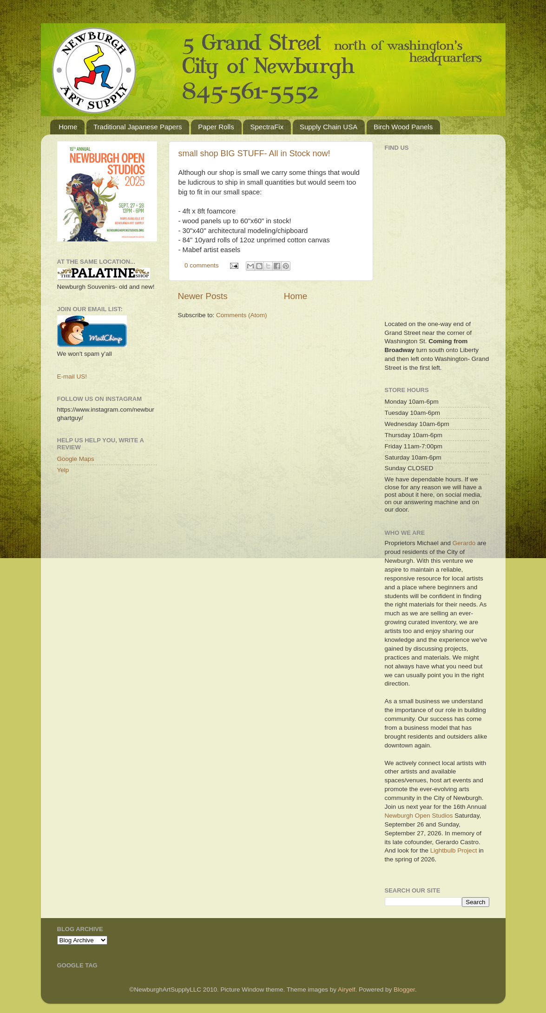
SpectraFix (266, 127)
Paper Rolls (216, 127)
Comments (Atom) (241, 315)
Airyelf (346, 989)
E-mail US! (72, 376)
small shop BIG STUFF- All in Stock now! (254, 153)
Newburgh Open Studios (419, 815)
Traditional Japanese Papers (137, 127)
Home (68, 127)
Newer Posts (203, 296)
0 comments (201, 265)
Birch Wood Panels (403, 127)
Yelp (63, 470)
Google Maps (75, 458)
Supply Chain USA (328, 127)
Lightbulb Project (453, 850)
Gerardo (464, 543)
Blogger (404, 989)
